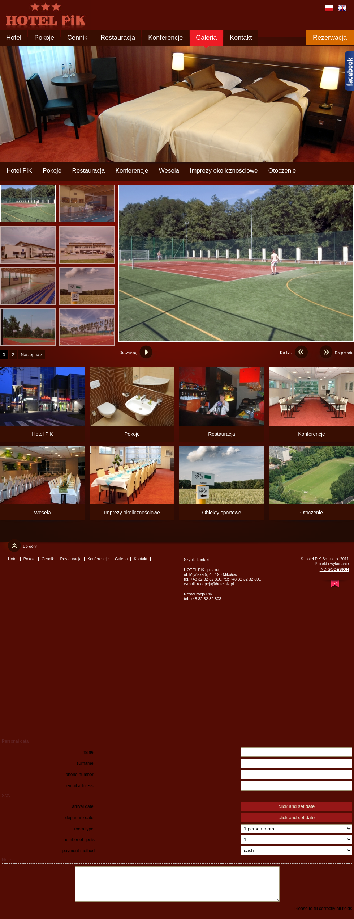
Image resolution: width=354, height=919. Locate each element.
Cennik (77, 37)
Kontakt (241, 37)
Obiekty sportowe (221, 512)
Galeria (206, 37)
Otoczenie (282, 170)
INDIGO (334, 569)
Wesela (169, 170)
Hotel (13, 37)
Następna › (31, 354)
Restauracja (117, 37)
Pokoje (44, 37)
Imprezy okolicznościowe (224, 170)
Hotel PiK (19, 170)
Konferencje (165, 37)
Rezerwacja (330, 37)
